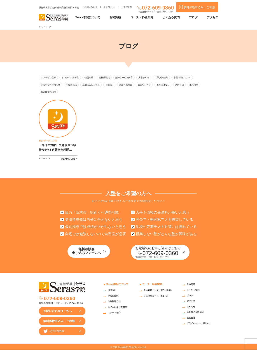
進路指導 (206, 85)
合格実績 (121, 17)
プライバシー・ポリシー (200, 325)
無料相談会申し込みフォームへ (93, 253)
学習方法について (191, 77)
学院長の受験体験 (197, 314)
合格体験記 (109, 77)
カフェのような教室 (119, 309)
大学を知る (151, 77)
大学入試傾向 (170, 77)
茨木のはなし (172, 85)
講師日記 (190, 85)
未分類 (114, 85)
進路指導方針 (115, 303)
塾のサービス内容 (130, 77)
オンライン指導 (49, 77)
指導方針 (113, 292)
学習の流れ (114, 298)
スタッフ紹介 (115, 314)
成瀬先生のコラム (94, 85)
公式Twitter (53, 333)
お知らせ (110, 4)
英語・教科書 (132, 85)
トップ (41, 27)
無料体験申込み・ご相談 (59, 323)
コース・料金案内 (146, 17)
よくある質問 (174, 17)
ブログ (194, 17)
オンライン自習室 (72, 77)
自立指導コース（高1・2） (159, 300)
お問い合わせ (90, 4)
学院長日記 (73, 85)
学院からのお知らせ (51, 85)
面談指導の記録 (49, 92)
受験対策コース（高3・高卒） (157, 293)
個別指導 (92, 77)
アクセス (212, 17)
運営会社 (127, 4)
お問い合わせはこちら (57, 312)
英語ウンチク (152, 85)
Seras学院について (95, 17)
